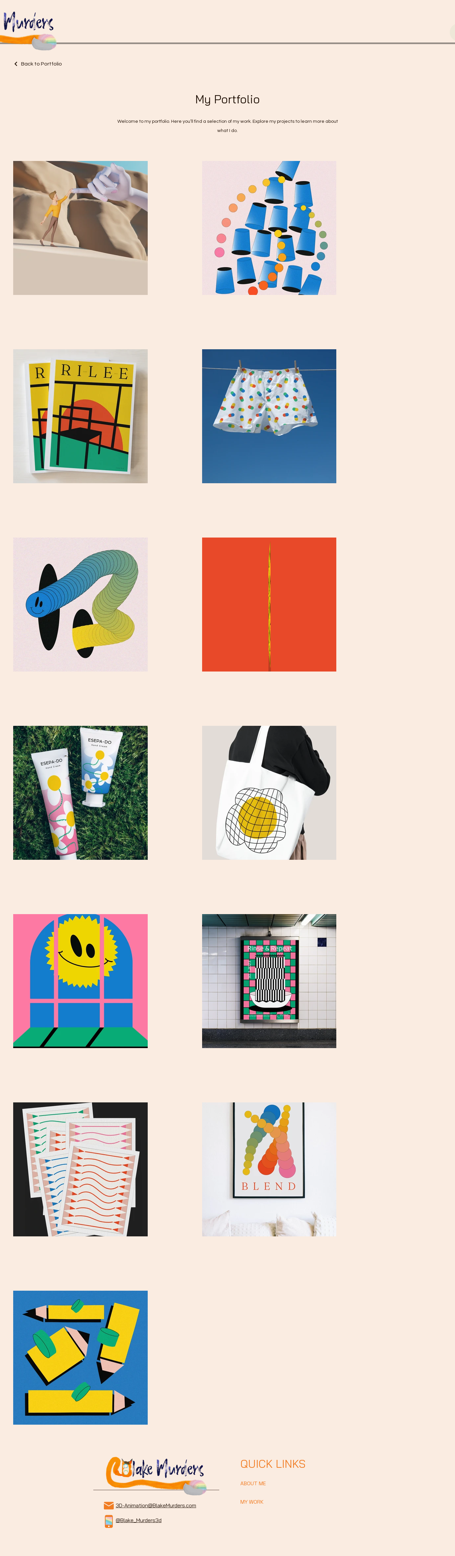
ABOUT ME (253, 1483)
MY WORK (251, 1501)
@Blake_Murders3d (139, 1520)
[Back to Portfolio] (37, 63)
